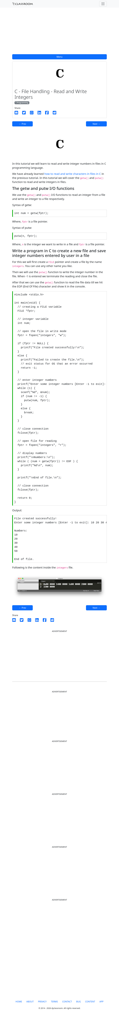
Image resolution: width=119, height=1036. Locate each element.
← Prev (22, 123)
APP (101, 1019)
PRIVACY (42, 1019)
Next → (96, 123)
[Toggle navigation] (103, 4)
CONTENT (90, 1019)
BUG (78, 1019)
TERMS (54, 1019)
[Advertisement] (59, 32)
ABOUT (30, 1019)
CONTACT (67, 1019)
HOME (18, 1019)
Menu (59, 56)
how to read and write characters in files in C (72, 174)
